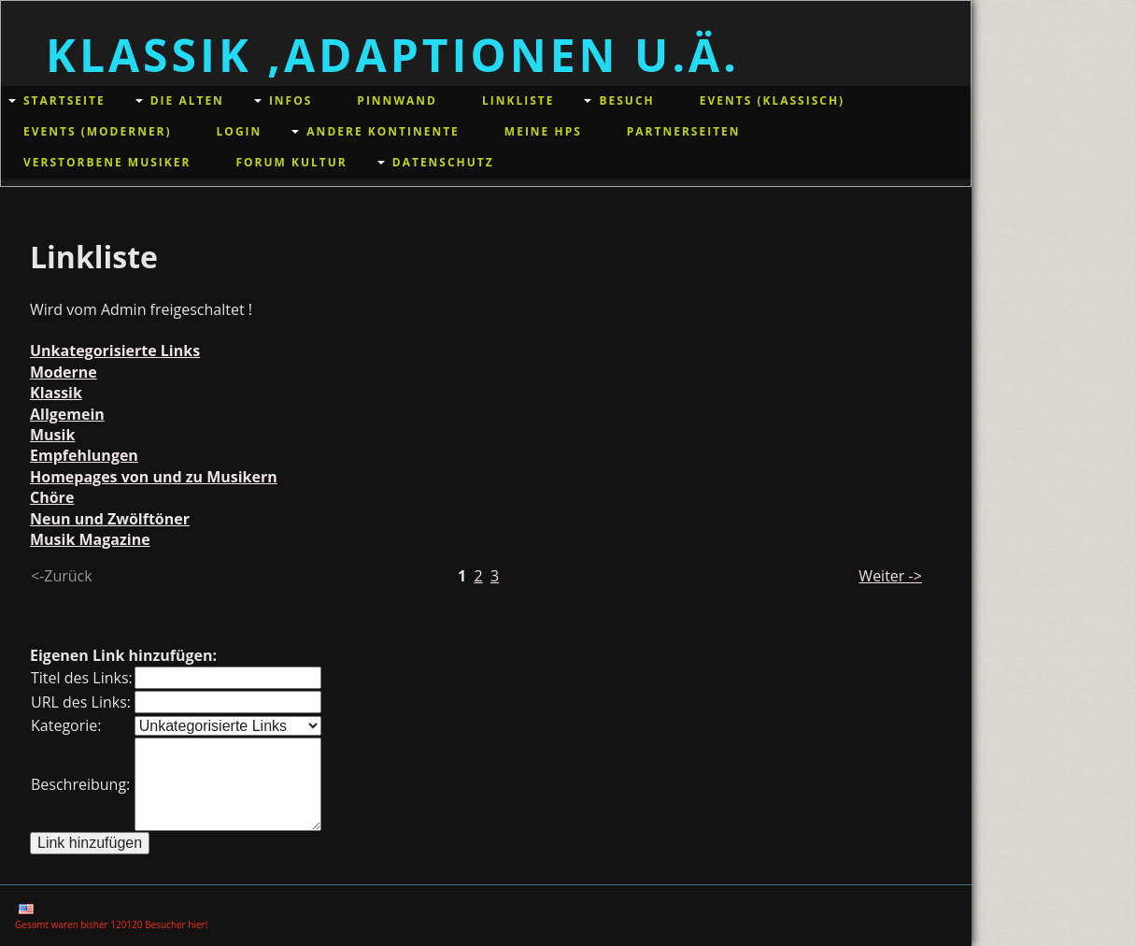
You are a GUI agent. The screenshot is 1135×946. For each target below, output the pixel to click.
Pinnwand (397, 100)
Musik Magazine (90, 539)
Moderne (63, 372)
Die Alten (187, 100)
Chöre (52, 497)
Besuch (626, 100)
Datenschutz (443, 162)
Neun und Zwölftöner (110, 519)
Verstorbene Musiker (107, 162)
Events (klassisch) (772, 100)
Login (239, 131)
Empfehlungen (84, 455)
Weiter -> (889, 576)
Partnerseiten (684, 131)
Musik (52, 434)
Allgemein (67, 414)
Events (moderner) (97, 131)
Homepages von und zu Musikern (153, 476)
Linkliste (518, 100)
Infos (290, 100)
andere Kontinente (383, 131)
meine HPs (543, 131)
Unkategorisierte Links (115, 350)
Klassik (56, 392)
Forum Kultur (291, 162)
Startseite (64, 100)
